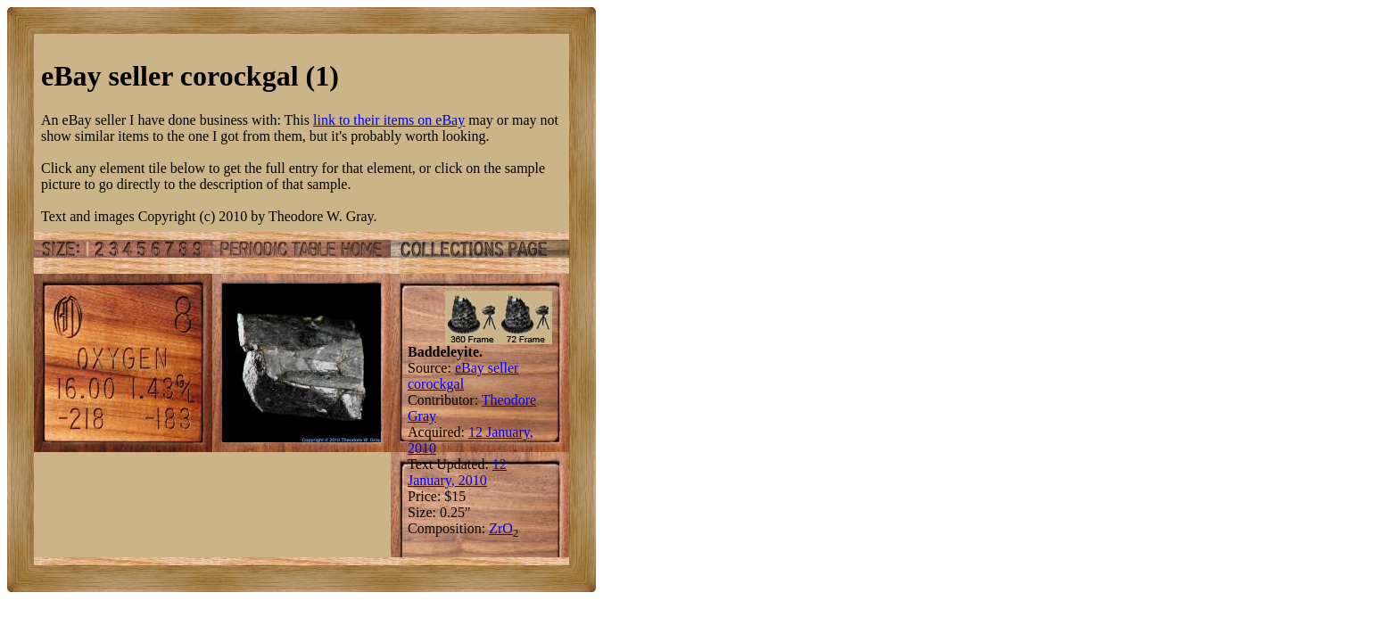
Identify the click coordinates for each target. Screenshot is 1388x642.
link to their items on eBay (389, 120)
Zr (495, 528)
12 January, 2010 (457, 472)
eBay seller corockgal (463, 375)
